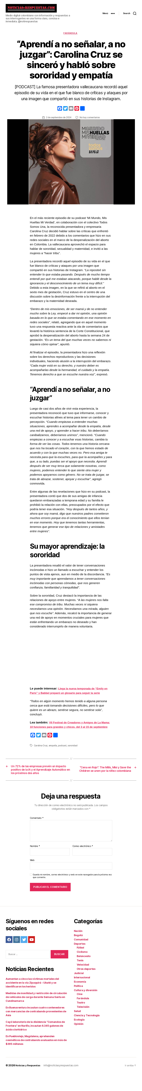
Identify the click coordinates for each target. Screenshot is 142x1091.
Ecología (79, 1037)
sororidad (74, 757)
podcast (63, 757)
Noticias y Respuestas (29, 1082)
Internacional (82, 995)
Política (78, 1003)
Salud (77, 1028)
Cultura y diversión (85, 1007)
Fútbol (80, 965)
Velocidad (83, 982)
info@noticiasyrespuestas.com (63, 1082)
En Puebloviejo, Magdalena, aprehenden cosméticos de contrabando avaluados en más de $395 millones (36, 1057)
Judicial (79, 990)
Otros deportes (86, 986)
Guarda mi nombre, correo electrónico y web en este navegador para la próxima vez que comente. (72, 893)
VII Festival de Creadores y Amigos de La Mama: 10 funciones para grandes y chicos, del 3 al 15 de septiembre (70, 734)
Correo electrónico (82, 864)
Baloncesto (84, 973)
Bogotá (78, 952)
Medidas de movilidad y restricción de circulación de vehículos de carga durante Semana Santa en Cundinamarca (36, 1014)
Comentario (37, 835)
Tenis (80, 977)
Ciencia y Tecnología (87, 1032)
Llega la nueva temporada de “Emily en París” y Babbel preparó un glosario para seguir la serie (69, 695)
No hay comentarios (90, 120)
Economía (80, 999)
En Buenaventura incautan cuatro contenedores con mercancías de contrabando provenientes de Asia (36, 1029)
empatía (53, 757)
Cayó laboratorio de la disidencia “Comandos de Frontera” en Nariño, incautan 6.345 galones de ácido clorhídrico (35, 1043)
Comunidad (81, 957)
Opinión (78, 1041)
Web (32, 877)
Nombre (35, 864)
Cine (79, 1011)
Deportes (79, 961)
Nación (78, 948)
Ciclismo (82, 969)
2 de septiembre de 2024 (58, 120)
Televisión (83, 1024)
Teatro (81, 1020)
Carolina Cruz (41, 757)
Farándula (71, 36)
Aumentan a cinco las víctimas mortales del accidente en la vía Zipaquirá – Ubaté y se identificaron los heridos (32, 1000)
